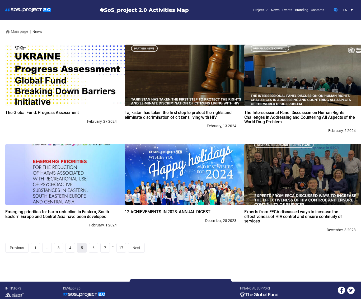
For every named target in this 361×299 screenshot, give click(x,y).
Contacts (317, 10)
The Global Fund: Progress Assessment (42, 112)
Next (136, 248)
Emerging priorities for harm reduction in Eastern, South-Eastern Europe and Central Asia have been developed (57, 214)
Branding (301, 10)
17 (121, 248)
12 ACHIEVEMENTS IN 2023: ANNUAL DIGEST (168, 211)
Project (258, 10)
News (275, 10)
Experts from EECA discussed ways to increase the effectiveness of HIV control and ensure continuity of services (293, 216)
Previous (17, 248)
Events (287, 10)
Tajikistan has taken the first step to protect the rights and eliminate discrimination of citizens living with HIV (178, 115)
